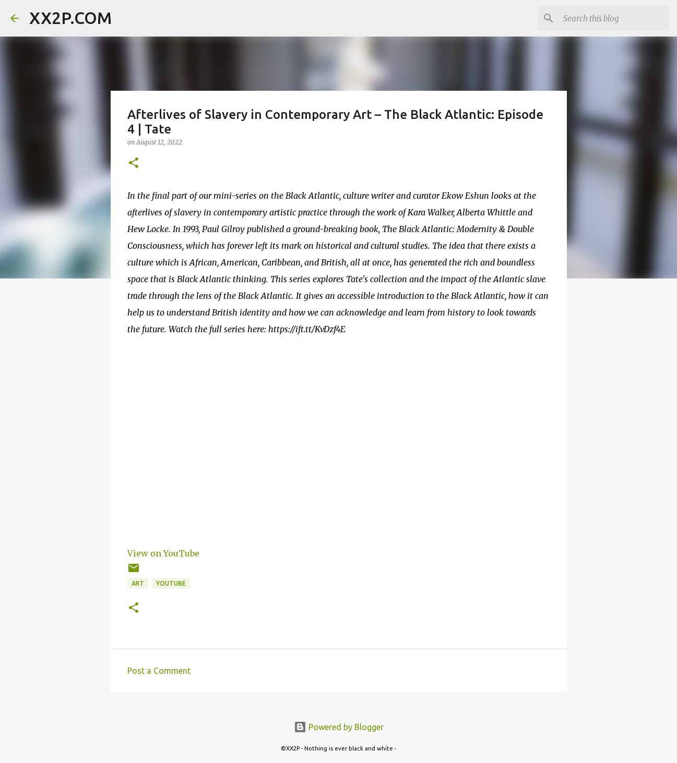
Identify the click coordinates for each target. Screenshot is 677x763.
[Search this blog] (614, 18)
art (138, 583)
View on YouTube (163, 553)
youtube (171, 583)
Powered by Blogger (339, 727)
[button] (133, 163)
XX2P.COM (70, 17)
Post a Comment (159, 670)
